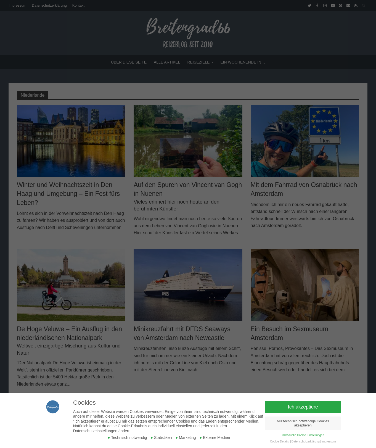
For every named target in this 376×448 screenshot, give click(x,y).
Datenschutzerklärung (306, 441)
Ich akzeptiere (303, 407)
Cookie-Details (279, 441)
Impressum (329, 441)
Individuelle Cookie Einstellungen (303, 435)
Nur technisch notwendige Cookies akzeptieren (303, 423)
